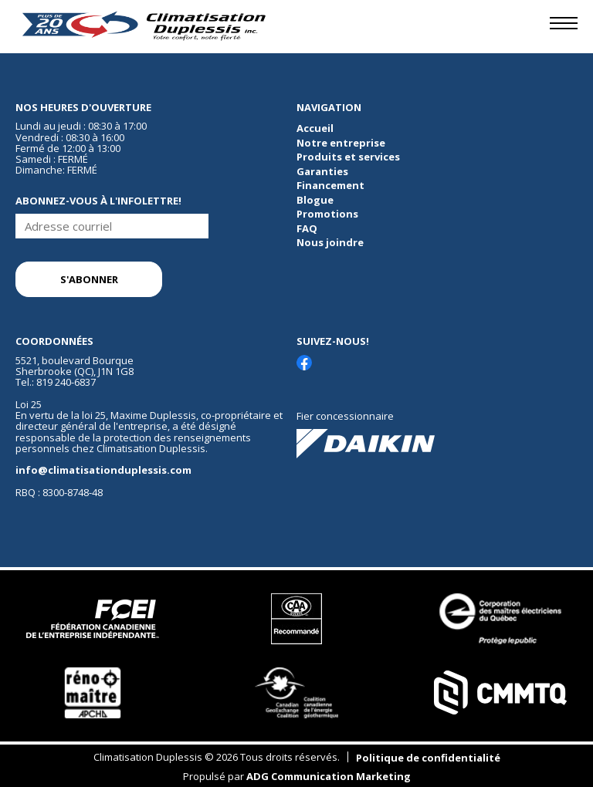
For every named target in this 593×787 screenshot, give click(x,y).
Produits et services (348, 156)
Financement (330, 185)
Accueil (315, 128)
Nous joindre (330, 242)
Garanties (322, 171)
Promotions (327, 213)
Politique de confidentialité (428, 757)
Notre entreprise (340, 142)
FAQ (306, 228)
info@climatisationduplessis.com (103, 469)
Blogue (315, 199)
